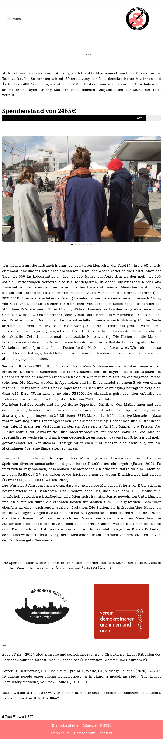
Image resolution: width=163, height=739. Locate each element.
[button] (14, 18)
